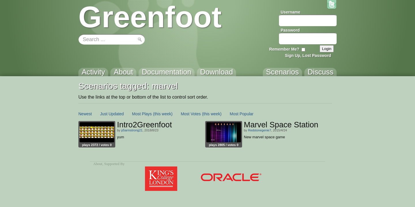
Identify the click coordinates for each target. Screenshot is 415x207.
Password (290, 30)
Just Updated (112, 114)
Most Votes (191, 114)
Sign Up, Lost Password (308, 55)
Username (290, 12)
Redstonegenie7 (259, 130)
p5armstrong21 (132, 130)
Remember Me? (284, 49)
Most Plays (142, 114)
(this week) (163, 114)
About (97, 164)
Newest (85, 114)
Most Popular (241, 114)
